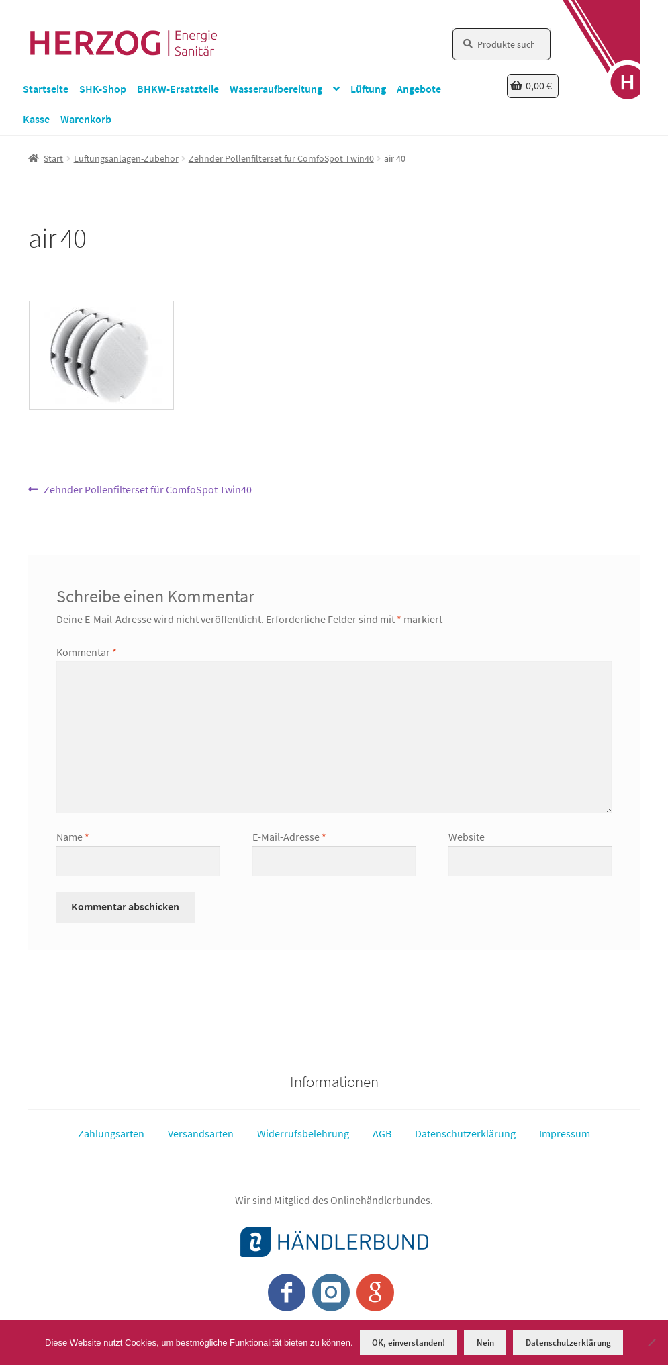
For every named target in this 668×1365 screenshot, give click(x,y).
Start (53, 158)
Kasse (36, 119)
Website (466, 836)
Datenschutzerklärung (465, 1133)
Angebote (419, 88)
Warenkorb (85, 119)
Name (72, 836)
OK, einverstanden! (408, 1342)
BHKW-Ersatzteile (178, 88)
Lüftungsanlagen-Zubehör (126, 158)
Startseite (45, 88)
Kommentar (86, 652)
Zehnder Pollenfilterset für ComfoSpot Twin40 (281, 158)
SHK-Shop (102, 88)
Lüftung (368, 88)
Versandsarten (201, 1133)
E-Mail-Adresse (289, 836)
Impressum (564, 1133)
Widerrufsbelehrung (303, 1133)
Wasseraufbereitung (276, 88)
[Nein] (651, 1342)
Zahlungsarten (111, 1133)
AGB (382, 1133)
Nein (485, 1342)
